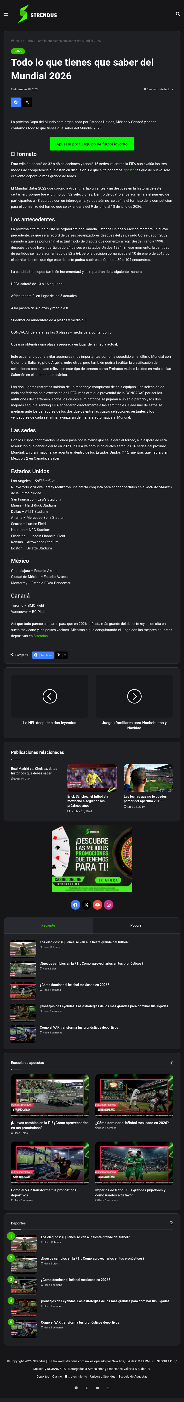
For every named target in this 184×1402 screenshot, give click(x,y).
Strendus (41, 636)
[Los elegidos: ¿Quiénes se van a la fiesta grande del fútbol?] (24, 950)
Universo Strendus (102, 1385)
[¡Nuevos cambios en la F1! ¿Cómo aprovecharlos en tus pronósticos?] (24, 971)
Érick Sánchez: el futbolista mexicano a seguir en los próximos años (87, 801)
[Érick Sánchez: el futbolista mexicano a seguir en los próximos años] (91, 778)
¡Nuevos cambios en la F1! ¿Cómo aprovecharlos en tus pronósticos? (92, 965)
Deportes (43, 1385)
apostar (129, 170)
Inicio (16, 41)
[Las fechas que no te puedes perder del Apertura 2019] (148, 778)
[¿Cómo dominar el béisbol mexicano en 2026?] (24, 993)
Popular (136, 925)
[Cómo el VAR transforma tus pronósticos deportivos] (24, 1035)
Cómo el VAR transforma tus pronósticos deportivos (80, 1029)
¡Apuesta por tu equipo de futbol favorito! (92, 144)
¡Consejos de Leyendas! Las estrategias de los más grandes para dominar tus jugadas (105, 1007)
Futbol (29, 41)
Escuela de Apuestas (133, 1385)
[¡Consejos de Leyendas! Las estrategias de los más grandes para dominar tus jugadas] (24, 1014)
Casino (57, 1385)
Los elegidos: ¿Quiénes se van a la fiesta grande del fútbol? (85, 943)
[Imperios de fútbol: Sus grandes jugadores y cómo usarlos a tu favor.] (134, 1169)
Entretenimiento (76, 1385)
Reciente (48, 925)
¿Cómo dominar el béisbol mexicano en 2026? (75, 986)
